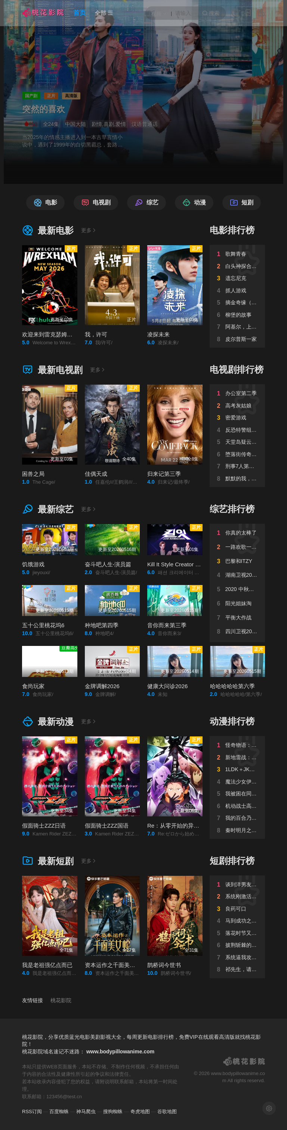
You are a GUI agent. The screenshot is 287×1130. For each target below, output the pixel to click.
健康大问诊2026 (167, 686)
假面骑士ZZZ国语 (107, 825)
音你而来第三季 (166, 625)
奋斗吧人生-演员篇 (108, 564)
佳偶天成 (96, 474)
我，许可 (96, 334)
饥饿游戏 (33, 564)
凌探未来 (158, 334)
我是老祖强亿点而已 (47, 965)
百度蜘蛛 (59, 1111)
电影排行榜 (232, 230)
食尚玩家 (33, 686)
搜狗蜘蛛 (113, 1111)
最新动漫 (48, 722)
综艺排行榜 (232, 509)
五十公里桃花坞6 (43, 625)
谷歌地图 (167, 1111)
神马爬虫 (86, 1111)
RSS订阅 (32, 1111)
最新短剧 (48, 861)
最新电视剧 (52, 370)
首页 (79, 12)
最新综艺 (48, 509)
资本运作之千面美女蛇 (113, 965)
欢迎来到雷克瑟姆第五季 (53, 334)
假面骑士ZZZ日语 (44, 825)
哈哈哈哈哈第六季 (232, 686)
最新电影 (48, 230)
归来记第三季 (164, 474)
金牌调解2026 (102, 686)
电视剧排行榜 (236, 369)
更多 (89, 230)
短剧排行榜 (232, 861)
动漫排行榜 (232, 721)
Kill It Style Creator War (176, 564)
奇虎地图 (140, 1111)
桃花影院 (60, 1000)
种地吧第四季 (101, 625)
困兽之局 (33, 474)
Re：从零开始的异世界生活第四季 (190, 825)
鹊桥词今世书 (164, 965)
